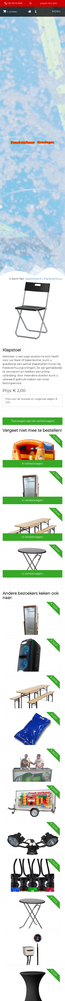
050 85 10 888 (14, 3)
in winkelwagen (32, 463)
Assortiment (33, 278)
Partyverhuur (53, 278)
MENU (56, 11)
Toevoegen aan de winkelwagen (32, 421)
